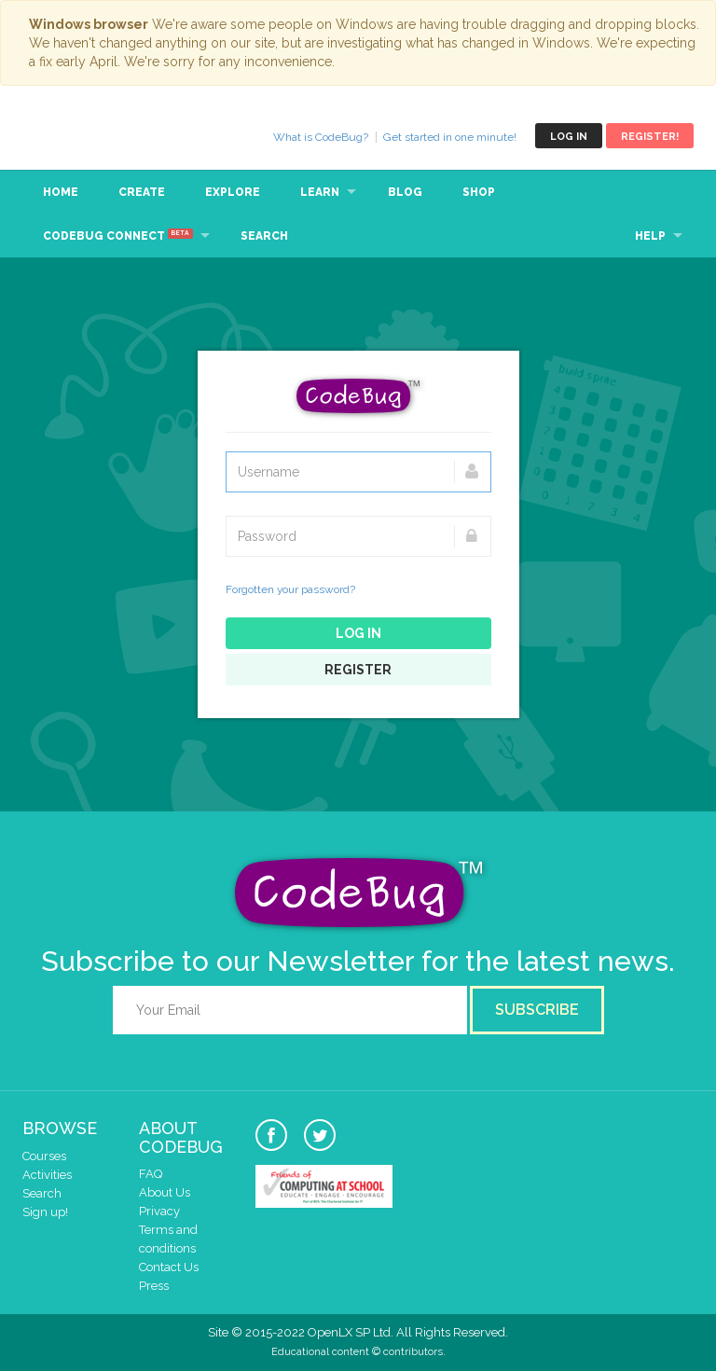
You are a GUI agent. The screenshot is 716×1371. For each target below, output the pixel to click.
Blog (405, 192)
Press (154, 1286)
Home (60, 192)
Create (141, 192)
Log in (568, 137)
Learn (319, 192)
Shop (478, 192)
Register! (650, 137)
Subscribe (537, 1009)
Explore (232, 192)
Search (264, 235)
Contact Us (169, 1267)
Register (358, 669)
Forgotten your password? (290, 589)
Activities (47, 1175)
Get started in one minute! (449, 137)
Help (650, 235)
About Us (164, 1192)
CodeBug (84, 135)
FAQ (150, 1174)
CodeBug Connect (118, 235)
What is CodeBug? (320, 137)
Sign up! (45, 1212)
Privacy (159, 1211)
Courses (44, 1156)
